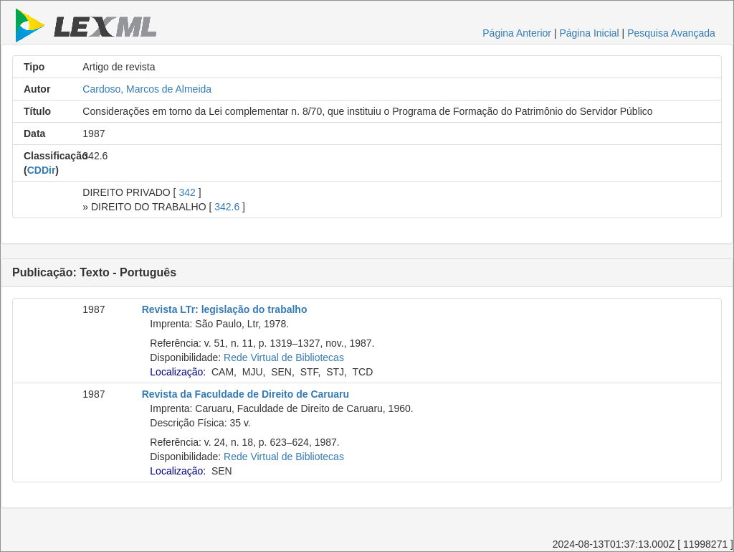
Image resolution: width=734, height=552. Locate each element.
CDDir (41, 170)
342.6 (226, 206)
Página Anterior (516, 33)
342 (186, 192)
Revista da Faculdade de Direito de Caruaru (245, 394)
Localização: (178, 372)
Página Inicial (589, 33)
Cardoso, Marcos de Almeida (146, 89)
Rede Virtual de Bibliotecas (284, 357)
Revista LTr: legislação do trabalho (225, 309)
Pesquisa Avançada (671, 33)
